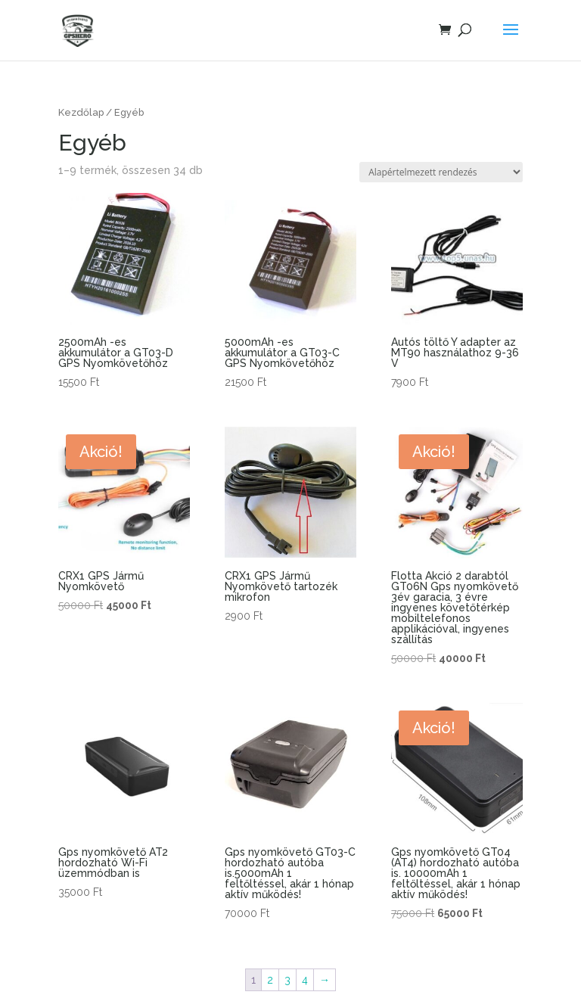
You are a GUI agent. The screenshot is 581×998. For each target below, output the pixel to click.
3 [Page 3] (287, 980)
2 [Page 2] (270, 980)
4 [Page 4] (305, 980)
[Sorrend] (441, 172)
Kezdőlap (81, 112)
